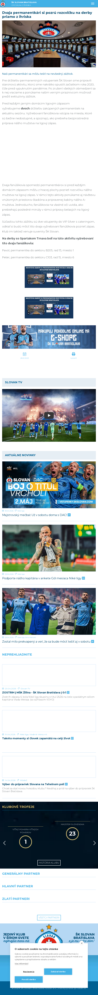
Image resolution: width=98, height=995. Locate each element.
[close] (81, 943)
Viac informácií (21, 963)
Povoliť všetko (29, 979)
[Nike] (49, 882)
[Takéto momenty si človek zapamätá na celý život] (49, 721)
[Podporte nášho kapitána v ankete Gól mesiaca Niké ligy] (49, 548)
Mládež (23, 780)
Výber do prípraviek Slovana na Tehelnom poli (34, 784)
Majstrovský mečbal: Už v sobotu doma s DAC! (36, 515)
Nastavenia (28, 972)
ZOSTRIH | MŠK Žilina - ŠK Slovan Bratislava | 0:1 (35, 692)
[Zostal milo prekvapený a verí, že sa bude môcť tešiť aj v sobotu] (49, 611)
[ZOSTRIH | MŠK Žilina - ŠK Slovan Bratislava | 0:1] (49, 675)
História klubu (49, 862)
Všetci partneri (49, 917)
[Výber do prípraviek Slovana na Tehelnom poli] (49, 767)
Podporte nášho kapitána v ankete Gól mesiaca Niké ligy (43, 578)
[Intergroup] (24, 907)
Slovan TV (25, 688)
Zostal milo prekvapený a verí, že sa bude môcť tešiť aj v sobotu (47, 641)
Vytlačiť (73, 358)
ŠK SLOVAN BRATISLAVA (24, 4)
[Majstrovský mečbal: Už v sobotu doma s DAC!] (49, 484)
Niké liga (20, 511)
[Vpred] (94, 843)
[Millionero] (73, 895)
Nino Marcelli (30, 637)
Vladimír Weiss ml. (38, 734)
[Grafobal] (24, 895)
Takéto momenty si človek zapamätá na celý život (37, 738)
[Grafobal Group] (73, 907)
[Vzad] (3, 843)
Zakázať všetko (58, 972)
